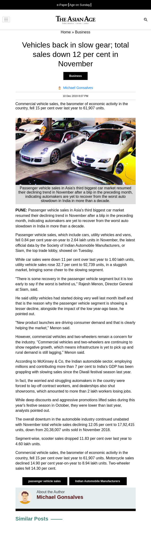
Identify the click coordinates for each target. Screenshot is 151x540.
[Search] (146, 20)
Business (75, 76)
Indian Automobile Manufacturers (98, 481)
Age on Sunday (79, 5)
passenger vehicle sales (44, 481)
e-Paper (62, 5)
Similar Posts (32, 519)
